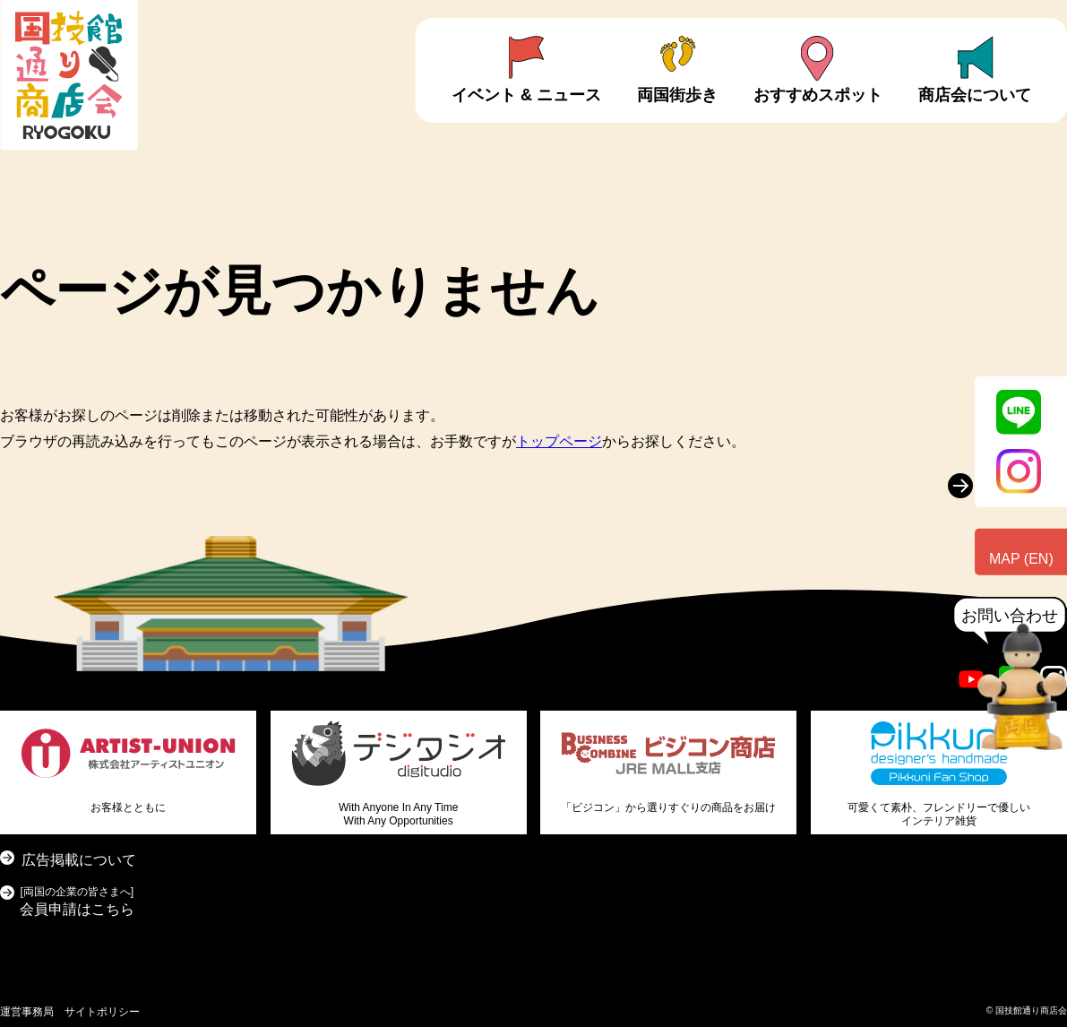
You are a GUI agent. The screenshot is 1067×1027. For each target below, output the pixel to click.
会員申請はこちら (77, 899)
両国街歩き (677, 95)
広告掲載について (79, 859)
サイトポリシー (102, 1011)
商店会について (974, 95)
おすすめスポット (817, 95)
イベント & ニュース (526, 95)
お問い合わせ (1009, 616)
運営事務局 (27, 1011)
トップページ (559, 441)
